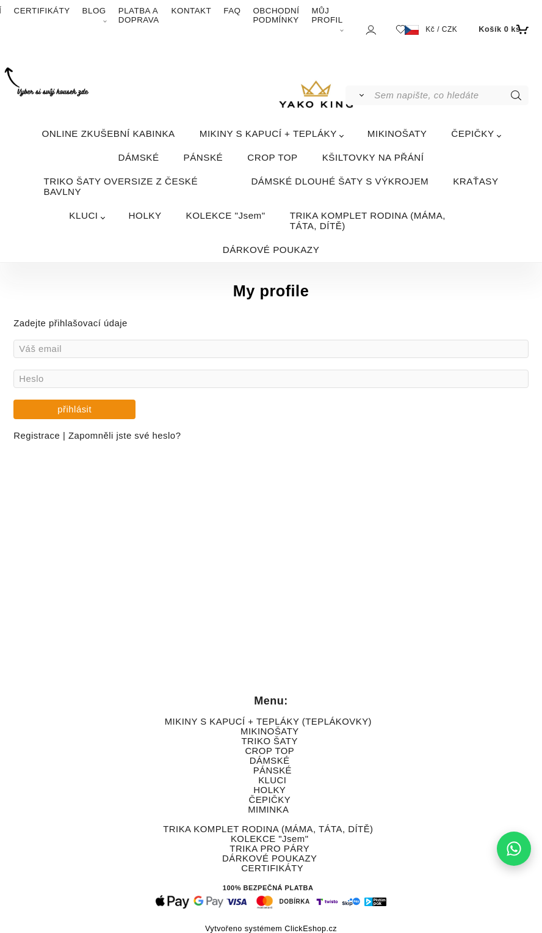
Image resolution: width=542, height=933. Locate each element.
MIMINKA (268, 809)
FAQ (231, 10)
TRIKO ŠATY (270, 741)
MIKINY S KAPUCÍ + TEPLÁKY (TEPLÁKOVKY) (268, 721)
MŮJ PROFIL (326, 15)
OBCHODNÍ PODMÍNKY (276, 15)
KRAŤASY (475, 181)
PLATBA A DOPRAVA (138, 15)
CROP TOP (272, 157)
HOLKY (145, 215)
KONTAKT (192, 10)
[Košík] (502, 29)
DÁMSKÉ (138, 157)
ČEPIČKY (472, 133)
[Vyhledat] (359, 95)
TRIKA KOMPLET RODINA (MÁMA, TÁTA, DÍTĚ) (368, 220)
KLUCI (83, 215)
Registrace (38, 436)
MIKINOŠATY (397, 133)
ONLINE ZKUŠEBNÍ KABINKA (108, 133)
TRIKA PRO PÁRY (269, 849)
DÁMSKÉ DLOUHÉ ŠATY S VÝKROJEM (339, 181)
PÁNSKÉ (203, 157)
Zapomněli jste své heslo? (124, 436)
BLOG (94, 10)
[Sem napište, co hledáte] (450, 95)
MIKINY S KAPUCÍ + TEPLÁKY (268, 133)
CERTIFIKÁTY (42, 10)
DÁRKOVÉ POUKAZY (271, 249)
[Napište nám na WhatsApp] (514, 849)
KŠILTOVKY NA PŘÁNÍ (373, 157)
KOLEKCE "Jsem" (226, 215)
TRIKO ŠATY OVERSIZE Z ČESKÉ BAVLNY (120, 186)
